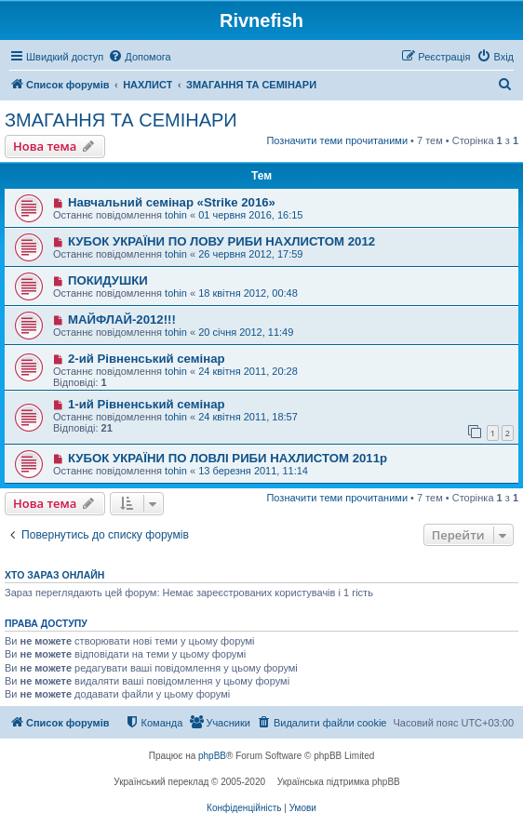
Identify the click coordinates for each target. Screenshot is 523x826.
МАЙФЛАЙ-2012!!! (122, 319)
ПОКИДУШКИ (108, 280)
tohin (176, 214)
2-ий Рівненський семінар (146, 359)
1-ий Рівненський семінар (146, 404)
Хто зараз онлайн (54, 574)
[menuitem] (139, 57)
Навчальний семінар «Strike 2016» (171, 202)
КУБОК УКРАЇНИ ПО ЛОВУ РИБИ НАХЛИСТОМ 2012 (221, 241)
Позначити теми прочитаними (337, 140)
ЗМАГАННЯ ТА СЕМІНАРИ (121, 120)
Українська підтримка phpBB (338, 782)
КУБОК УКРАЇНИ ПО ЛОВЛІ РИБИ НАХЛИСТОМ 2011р (227, 458)
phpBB (212, 756)
